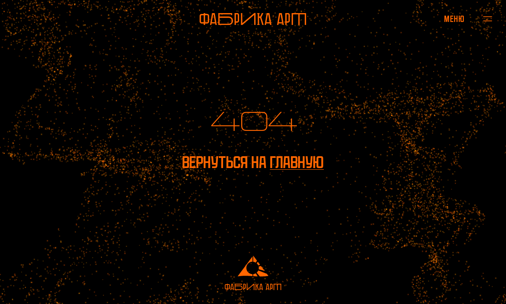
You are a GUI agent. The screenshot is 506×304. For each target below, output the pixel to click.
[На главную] (252, 19)
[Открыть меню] (454, 19)
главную (297, 162)
